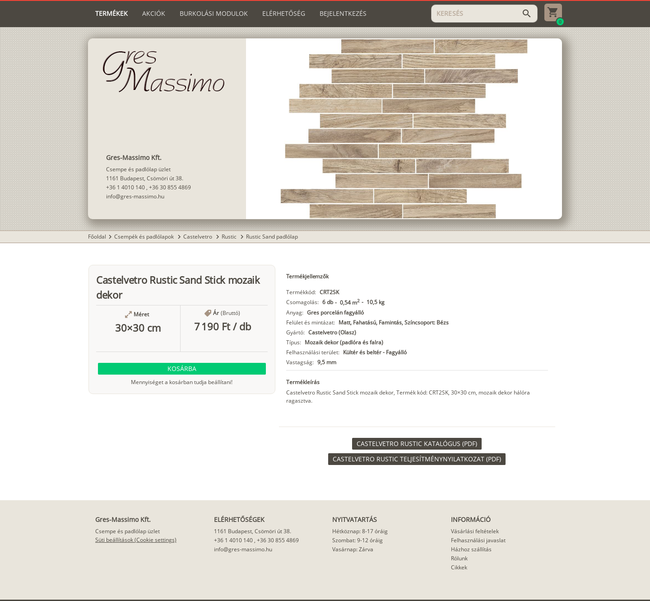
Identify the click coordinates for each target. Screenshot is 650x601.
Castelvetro (198, 236)
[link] (417, 444)
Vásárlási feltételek (475, 531)
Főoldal (97, 236)
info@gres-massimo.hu (135, 196)
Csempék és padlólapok (144, 236)
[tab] (111, 13)
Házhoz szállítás (471, 549)
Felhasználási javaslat (478, 540)
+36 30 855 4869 (170, 187)
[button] (182, 369)
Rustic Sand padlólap (272, 236)
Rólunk (459, 558)
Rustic (230, 236)
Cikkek (459, 567)
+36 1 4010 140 (125, 187)
